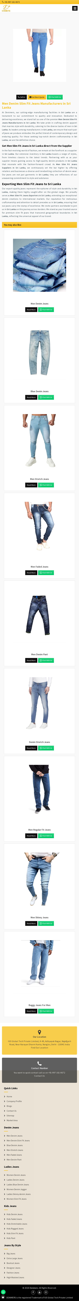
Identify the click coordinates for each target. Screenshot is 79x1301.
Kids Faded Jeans (14, 1219)
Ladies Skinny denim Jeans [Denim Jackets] (19, 1194)
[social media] (33, 1292)
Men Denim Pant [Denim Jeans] (14, 1160)
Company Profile (14, 1101)
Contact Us (11, 1111)
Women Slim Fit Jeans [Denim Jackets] (17, 1199)
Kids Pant (11, 1238)
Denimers (34, 1288)
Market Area (12, 1120)
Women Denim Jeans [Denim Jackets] (16, 1175)
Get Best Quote (36, 97)
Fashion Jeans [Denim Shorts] (13, 1273)
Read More (31, 309)
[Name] (75, 8)
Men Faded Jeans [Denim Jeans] (14, 1155)
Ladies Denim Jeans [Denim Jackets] (15, 1180)
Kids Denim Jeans (15, 1214)
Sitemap (10, 1116)
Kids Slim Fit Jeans (15, 1233)
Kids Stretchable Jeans (17, 1224)
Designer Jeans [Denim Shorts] (13, 1268)
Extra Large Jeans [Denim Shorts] (15, 1258)
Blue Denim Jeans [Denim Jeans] (15, 1145)
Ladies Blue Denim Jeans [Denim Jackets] (18, 1185)
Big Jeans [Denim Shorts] (11, 1254)
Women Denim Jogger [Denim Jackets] (17, 1189)
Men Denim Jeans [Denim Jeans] (14, 1136)
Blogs (9, 1106)
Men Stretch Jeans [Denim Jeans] (15, 1150)
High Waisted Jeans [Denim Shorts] (15, 1277)
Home (9, 1097)
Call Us (21, 97)
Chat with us (55, 97)
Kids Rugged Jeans (15, 1229)
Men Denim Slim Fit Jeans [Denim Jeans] (18, 1141)
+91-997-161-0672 (11, 2)
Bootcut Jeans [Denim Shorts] (13, 1263)
